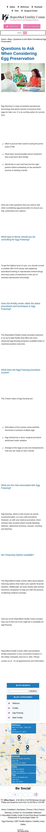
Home (3, 39)
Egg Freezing (17, 713)
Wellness (16, 703)
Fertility (15, 708)
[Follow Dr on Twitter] (15, 795)
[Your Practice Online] (23, 830)
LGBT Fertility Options (23, 821)
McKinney (25, 7)
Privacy (30, 809)
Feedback (11, 809)
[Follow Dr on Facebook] (10, 795)
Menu (22, 33)
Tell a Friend (39, 809)
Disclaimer (21, 809)
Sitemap (8, 813)
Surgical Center (30, 11)
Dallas (12, 7)
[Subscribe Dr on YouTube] (20, 795)
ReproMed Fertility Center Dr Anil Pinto (17, 815)
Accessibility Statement (32, 813)
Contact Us (17, 813)
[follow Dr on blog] (36, 795)
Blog (9, 39)
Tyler (16, 11)
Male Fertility (17, 718)
